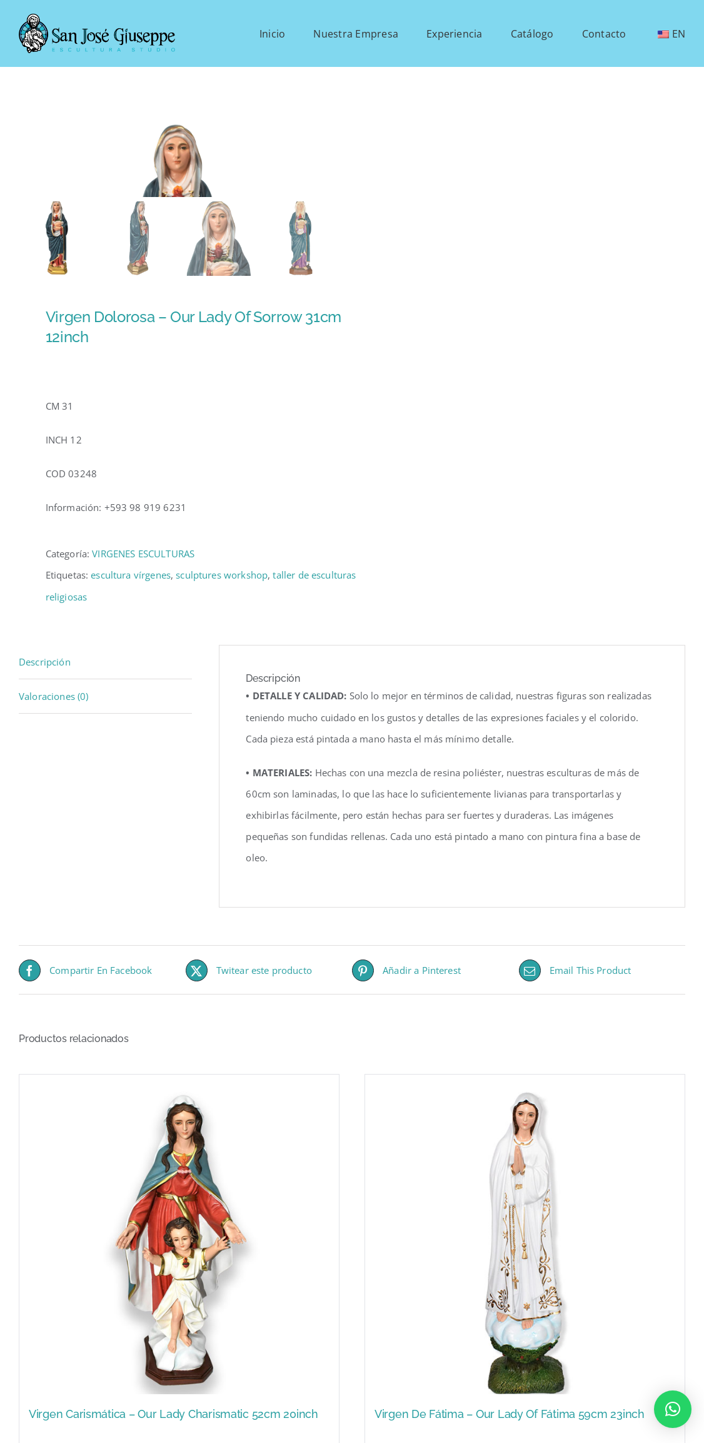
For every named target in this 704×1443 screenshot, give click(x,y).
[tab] (105, 713)
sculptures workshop (222, 626)
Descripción (45, 713)
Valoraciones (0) (53, 748)
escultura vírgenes (131, 626)
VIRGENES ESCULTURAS (143, 605)
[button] (672, 1409)
